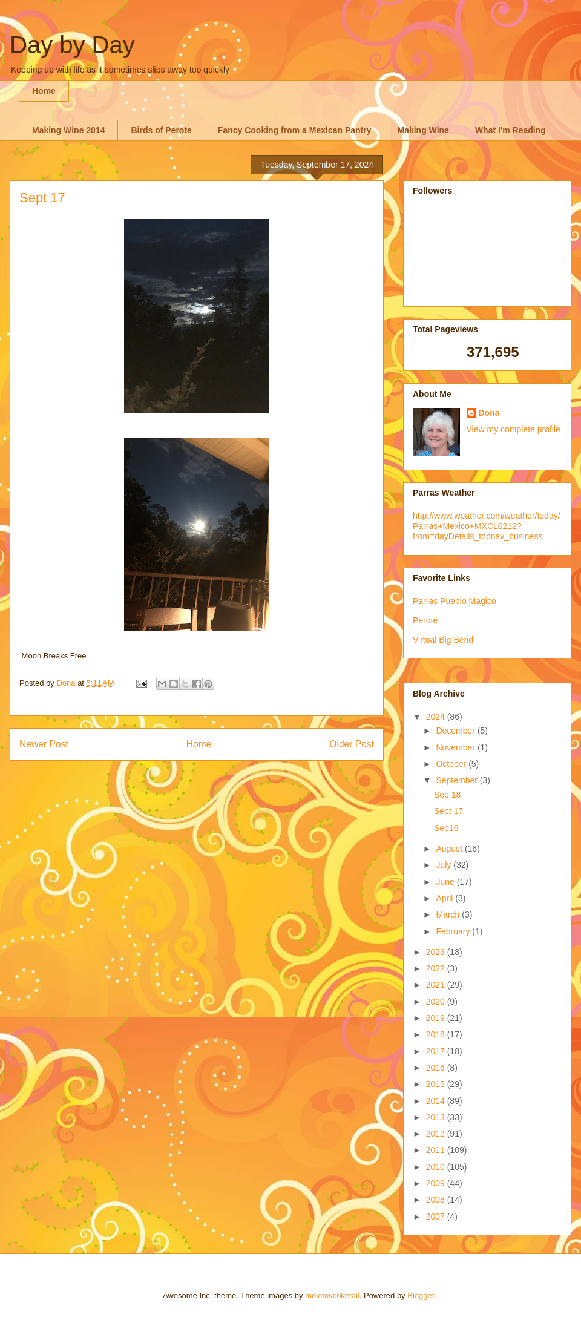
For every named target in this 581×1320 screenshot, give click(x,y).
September (457, 780)
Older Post (351, 744)
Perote (425, 620)
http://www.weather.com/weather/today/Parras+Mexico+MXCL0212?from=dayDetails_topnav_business (486, 526)
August (450, 848)
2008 (436, 1199)
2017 (436, 1051)
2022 (436, 968)
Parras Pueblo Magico (454, 601)
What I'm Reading (510, 130)
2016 (436, 1067)
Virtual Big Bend (443, 640)
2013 (436, 1117)
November (456, 747)
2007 (436, 1216)
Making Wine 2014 (68, 130)
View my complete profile (513, 429)
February (454, 931)
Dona (489, 413)
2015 (436, 1084)
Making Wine (422, 130)
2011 (436, 1150)
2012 (436, 1133)
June (446, 882)
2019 (436, 1018)
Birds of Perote (161, 130)
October (452, 764)
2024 (436, 716)
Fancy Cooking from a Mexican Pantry (295, 130)
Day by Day (72, 44)
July (444, 865)
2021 (436, 985)
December (456, 730)
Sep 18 (447, 795)
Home (44, 91)
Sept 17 (448, 811)
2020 (436, 1001)
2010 (436, 1167)
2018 (436, 1034)
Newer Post (43, 744)
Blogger (420, 1295)
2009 (436, 1183)
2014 (436, 1101)
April (445, 898)
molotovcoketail (332, 1295)
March (449, 914)
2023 (436, 952)
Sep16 (446, 828)
